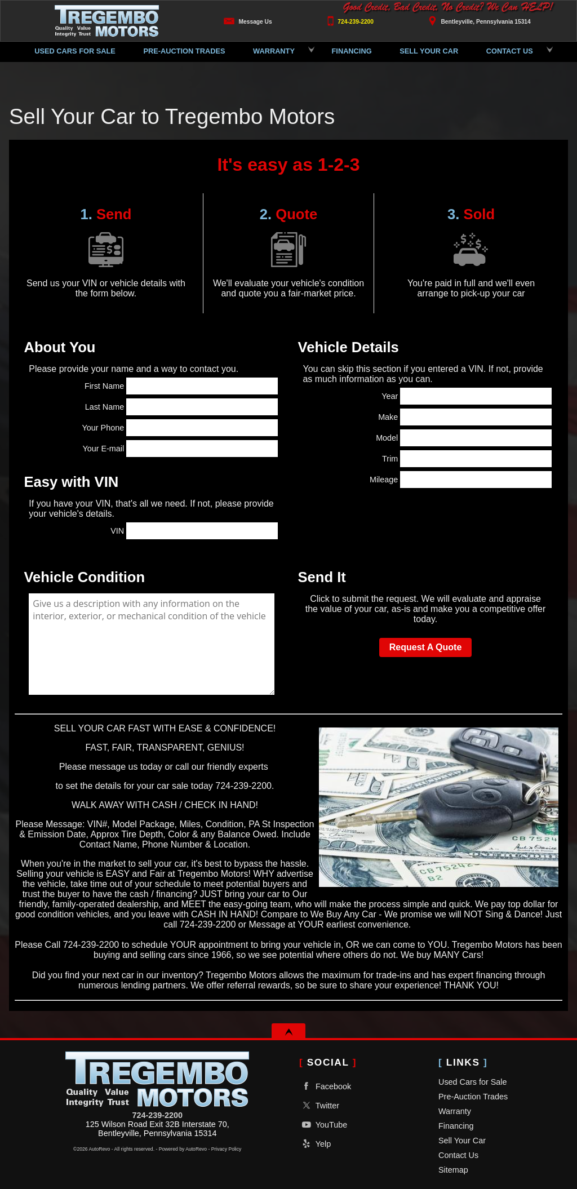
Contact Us (458, 1155)
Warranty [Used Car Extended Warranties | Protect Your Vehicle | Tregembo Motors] (274, 51)
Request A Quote (425, 647)
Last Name (181, 406)
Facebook (325, 1086)
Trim (467, 458)
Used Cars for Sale (75, 51)
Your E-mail (179, 448)
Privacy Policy (226, 1149)
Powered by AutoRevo (183, 1149)
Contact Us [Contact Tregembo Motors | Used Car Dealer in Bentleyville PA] (509, 51)
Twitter (319, 1105)
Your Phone (180, 427)
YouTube (323, 1124)
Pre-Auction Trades (184, 51)
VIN (193, 530)
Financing (455, 1125)
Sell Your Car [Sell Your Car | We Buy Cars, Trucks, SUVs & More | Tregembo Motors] (429, 51)
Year (466, 396)
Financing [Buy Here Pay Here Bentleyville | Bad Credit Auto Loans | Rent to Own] (352, 51)
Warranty (454, 1111)
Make (465, 417)
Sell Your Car (462, 1140)
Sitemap (453, 1169)
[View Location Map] (478, 18)
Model (464, 437)
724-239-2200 (157, 1115)
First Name (181, 386)
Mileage (461, 479)
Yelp (315, 1144)
